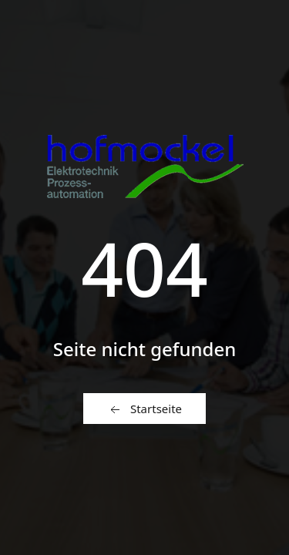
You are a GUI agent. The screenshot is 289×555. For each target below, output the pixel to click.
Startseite (144, 409)
